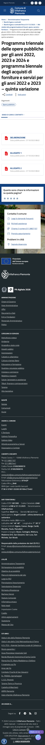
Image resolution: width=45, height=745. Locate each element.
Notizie (4, 404)
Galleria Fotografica (9, 436)
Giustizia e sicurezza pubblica (12, 368)
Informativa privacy (9, 601)
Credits (4, 613)
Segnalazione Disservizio (11, 586)
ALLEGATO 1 (16, 153)
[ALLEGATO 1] (6, 153)
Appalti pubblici (7, 349)
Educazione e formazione (11, 364)
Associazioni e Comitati (10, 447)
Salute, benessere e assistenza (13, 379)
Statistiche (5, 620)
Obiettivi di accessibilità (10, 571)
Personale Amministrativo (11, 320)
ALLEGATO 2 (16, 168)
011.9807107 (10, 460)
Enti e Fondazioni (8, 316)
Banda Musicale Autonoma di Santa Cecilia (18, 656)
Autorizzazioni (6, 352)
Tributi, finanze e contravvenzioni (14, 383)
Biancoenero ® (24, 735)
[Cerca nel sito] (38, 10)
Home (3, 19)
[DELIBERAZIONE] (6, 137)
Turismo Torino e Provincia (11, 683)
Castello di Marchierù (9, 687)
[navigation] (4, 10)
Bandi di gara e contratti (12, 22)
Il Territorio (5, 432)
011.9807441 (10, 463)
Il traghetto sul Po (8, 664)
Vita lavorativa (7, 391)
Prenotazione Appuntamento (13, 582)
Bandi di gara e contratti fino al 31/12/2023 (19, 24)
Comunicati (5, 408)
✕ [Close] (41, 732)
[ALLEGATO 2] (6, 168)
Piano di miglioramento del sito (13, 575)
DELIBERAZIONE (17, 137)
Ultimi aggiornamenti (9, 616)
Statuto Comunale (8, 597)
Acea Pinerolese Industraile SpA (14, 653)
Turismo (4, 387)
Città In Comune (19, 729)
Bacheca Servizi (7, 594)
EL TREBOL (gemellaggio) (11, 675)
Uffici (3, 309)
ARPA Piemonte (7, 691)
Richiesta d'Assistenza (10, 590)
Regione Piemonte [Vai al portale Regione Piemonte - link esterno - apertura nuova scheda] (9, 3)
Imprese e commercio (9, 372)
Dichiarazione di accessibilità (12, 567)
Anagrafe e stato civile (10, 345)
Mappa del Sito (7, 624)
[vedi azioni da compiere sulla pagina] (19, 94)
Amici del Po (6, 668)
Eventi (4, 424)
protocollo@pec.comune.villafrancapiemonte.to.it (20, 474)
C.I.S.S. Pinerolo (7, 679)
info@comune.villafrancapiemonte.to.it (22, 477)
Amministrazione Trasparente (18, 19)
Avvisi (3, 411)
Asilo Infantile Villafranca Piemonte (15, 694)
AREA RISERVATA (21, 741)
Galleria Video (6, 440)
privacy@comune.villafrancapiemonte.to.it (23, 546)
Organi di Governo (8, 301)
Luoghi (4, 428)
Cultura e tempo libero (10, 360)
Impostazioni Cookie (9, 609)
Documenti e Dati (8, 313)
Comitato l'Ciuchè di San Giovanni (14, 672)
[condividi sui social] (7, 94)
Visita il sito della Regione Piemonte (15, 637)
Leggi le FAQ (6, 578)
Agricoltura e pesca (9, 337)
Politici (4, 324)
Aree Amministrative (9, 305)
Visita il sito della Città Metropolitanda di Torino (20, 641)
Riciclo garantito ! (8, 649)
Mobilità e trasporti (8, 375)
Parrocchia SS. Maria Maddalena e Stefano (18, 660)
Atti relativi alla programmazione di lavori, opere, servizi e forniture (20, 27)
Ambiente (5, 341)
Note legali (5, 605)
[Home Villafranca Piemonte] (21, 11)
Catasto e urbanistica (9, 356)
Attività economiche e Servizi (13, 444)
